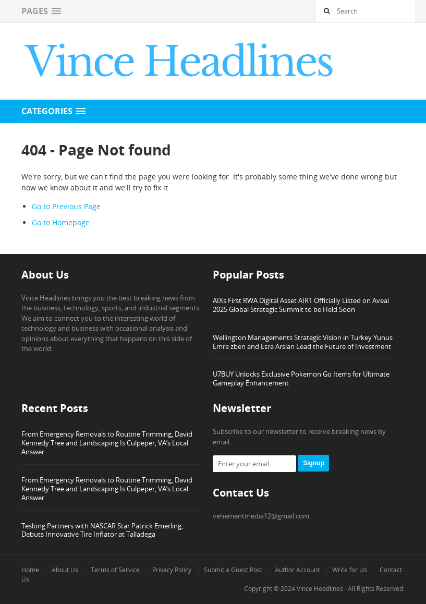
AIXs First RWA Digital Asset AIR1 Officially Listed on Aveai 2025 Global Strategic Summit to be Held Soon (301, 305)
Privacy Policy (171, 569)
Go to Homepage (61, 222)
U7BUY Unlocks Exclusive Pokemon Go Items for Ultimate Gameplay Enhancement (301, 378)
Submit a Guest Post (233, 569)
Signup (313, 463)
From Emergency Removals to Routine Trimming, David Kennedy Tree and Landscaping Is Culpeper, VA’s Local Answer (106, 442)
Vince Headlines (320, 588)
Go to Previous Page (66, 206)
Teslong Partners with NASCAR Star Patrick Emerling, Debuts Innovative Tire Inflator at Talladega (102, 530)
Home (30, 569)
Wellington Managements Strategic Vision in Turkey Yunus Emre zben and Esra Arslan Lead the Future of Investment (303, 342)
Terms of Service (115, 569)
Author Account (297, 569)
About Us (65, 569)
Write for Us (349, 569)
